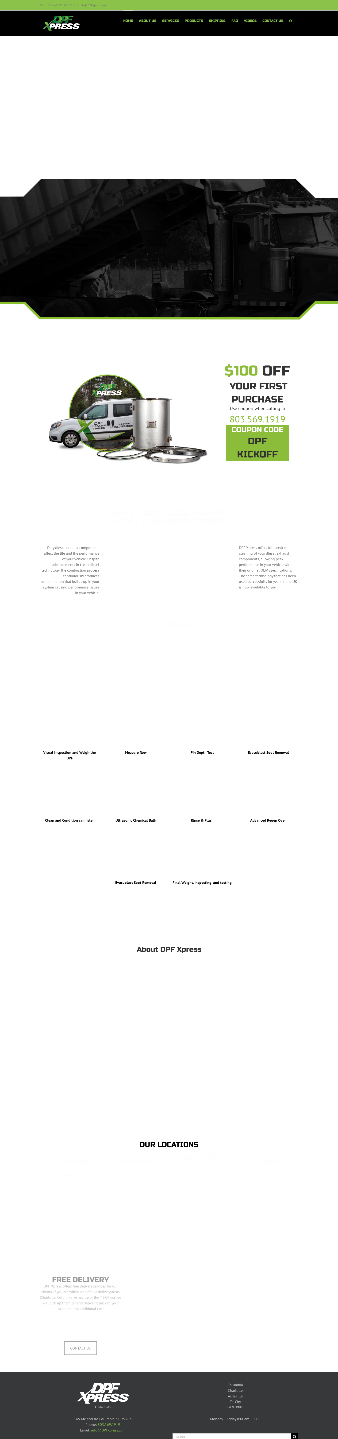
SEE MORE (235, 1053)
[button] (290, 20)
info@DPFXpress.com (92, 5)
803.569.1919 (109, 1424)
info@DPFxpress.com (108, 1430)
